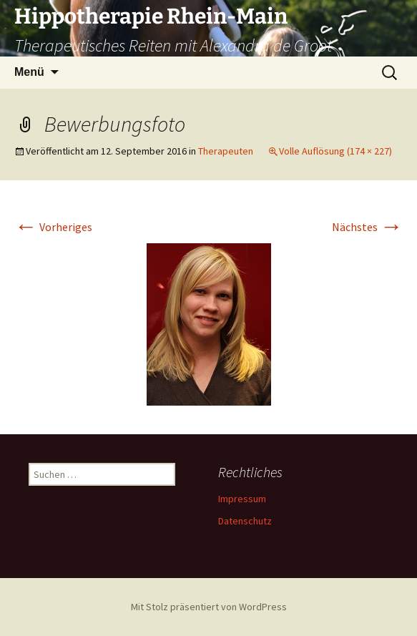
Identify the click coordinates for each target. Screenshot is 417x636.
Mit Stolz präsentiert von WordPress (209, 606)
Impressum (242, 498)
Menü (29, 72)
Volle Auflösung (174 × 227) (335, 151)
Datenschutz (245, 520)
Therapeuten (225, 151)
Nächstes (367, 227)
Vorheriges (53, 227)
